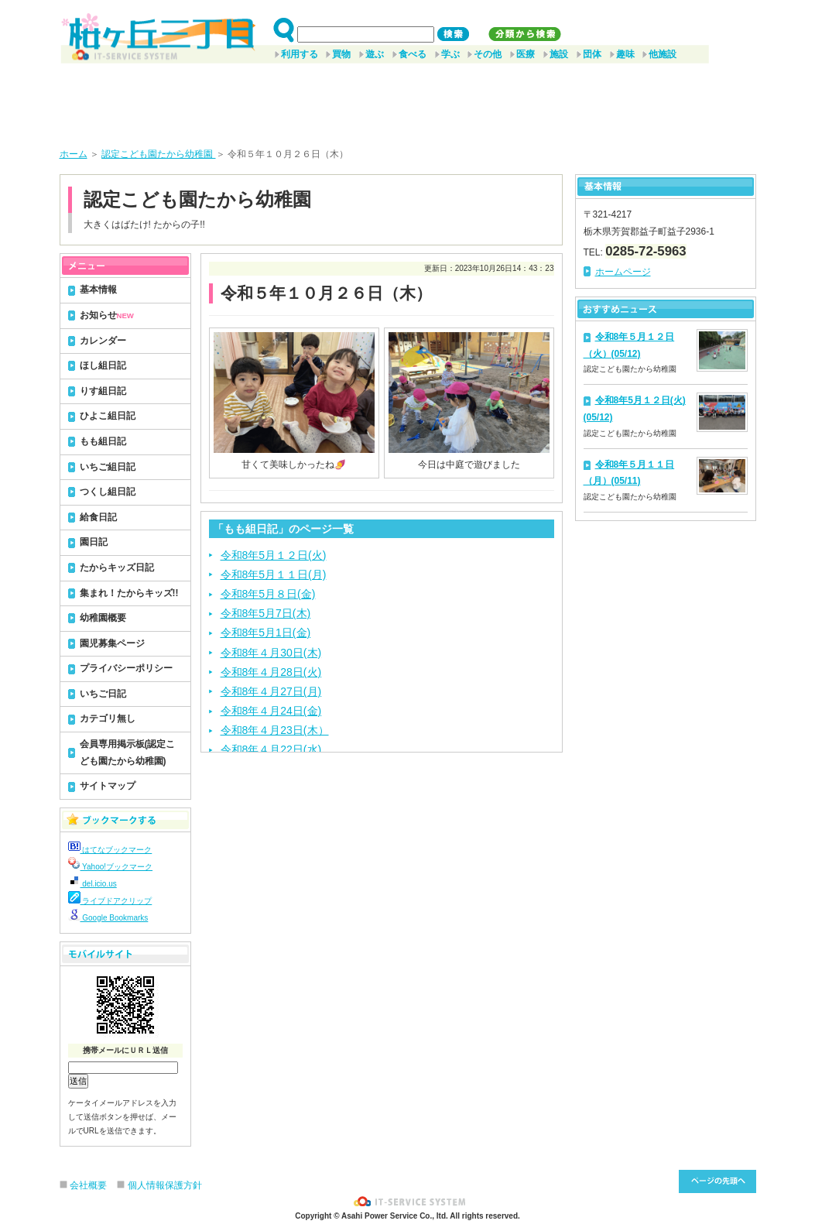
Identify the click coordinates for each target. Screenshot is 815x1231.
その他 (488, 54)
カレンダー (103, 340)
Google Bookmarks (108, 918)
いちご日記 (103, 693)
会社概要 (88, 1185)
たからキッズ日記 (117, 567)
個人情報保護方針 (165, 1185)
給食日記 (98, 517)
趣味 (625, 54)
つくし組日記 (107, 491)
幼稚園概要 (103, 617)
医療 (525, 54)
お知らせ (107, 315)
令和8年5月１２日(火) (274, 555)
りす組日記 (103, 391)
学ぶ (450, 54)
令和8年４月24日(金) (271, 711)
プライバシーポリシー (126, 668)
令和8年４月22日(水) (271, 749)
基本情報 (98, 289)
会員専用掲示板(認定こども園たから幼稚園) (128, 752)
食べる (412, 54)
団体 (592, 54)
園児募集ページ (112, 643)
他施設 (662, 54)
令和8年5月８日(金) (268, 594)
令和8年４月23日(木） (275, 730)
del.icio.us (92, 884)
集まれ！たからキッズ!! (129, 593)
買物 (341, 54)
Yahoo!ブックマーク (110, 866)
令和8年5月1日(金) (266, 632)
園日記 (94, 542)
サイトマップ (107, 785)
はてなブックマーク (110, 849)
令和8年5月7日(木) (266, 613)
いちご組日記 (107, 466)
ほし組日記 (103, 365)
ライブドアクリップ (110, 901)
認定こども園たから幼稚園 (158, 154)
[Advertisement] (408, 100)
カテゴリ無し (107, 718)
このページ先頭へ (717, 1181)
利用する (299, 54)
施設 (559, 54)
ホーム (73, 154)
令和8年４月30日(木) (271, 652)
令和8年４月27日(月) (271, 691)
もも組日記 (103, 441)
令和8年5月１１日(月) (274, 574)
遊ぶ (374, 54)
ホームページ (623, 271)
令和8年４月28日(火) (271, 672)
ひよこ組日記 (107, 415)
